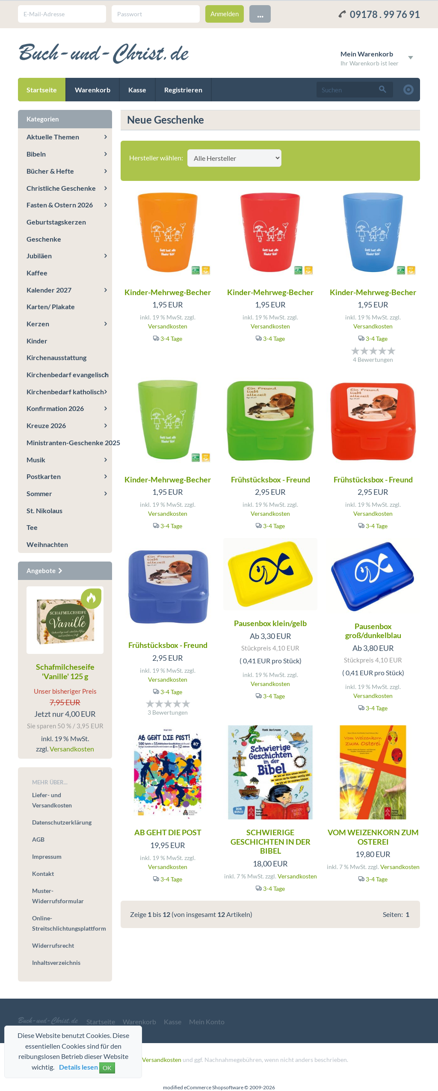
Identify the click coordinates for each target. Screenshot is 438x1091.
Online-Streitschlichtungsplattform (68, 923)
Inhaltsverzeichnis (56, 962)
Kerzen (38, 323)
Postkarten (44, 476)
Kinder (37, 341)
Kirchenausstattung (56, 357)
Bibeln (36, 154)
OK (107, 1067)
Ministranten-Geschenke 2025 (69, 442)
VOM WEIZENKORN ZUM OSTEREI (373, 837)
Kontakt (43, 873)
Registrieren (183, 90)
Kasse (137, 90)
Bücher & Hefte (50, 171)
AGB (38, 839)
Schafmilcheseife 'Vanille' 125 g (65, 671)
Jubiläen (39, 255)
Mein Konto (207, 1021)
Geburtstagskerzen (56, 222)
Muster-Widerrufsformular (58, 896)
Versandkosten (167, 326)
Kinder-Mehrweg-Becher (167, 292)
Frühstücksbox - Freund (270, 479)
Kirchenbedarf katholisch (65, 391)
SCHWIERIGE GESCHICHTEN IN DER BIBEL (271, 841)
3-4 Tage (171, 338)
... (260, 13)
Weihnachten (47, 544)
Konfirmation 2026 (55, 408)
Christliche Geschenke (61, 188)
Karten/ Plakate (51, 306)
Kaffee (37, 273)
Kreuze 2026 (46, 425)
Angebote (45, 570)
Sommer (39, 493)
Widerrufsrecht (53, 945)
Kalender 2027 (49, 290)
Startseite (42, 90)
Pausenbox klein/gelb (270, 623)
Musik (36, 459)
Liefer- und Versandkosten (52, 800)
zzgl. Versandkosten (155, 1059)
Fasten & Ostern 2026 (60, 205)
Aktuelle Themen (53, 137)
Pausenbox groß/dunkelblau (373, 630)
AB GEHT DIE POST (167, 832)
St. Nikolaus (44, 510)
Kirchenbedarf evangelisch (68, 374)
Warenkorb (92, 90)
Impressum (47, 856)
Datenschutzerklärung (62, 822)
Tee (32, 527)
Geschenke (44, 239)
